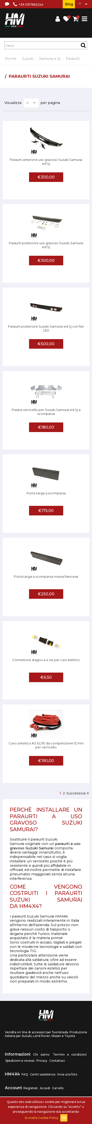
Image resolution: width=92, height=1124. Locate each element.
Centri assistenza (42, 1074)
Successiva (76, 793)
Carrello (58, 1088)
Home (10, 58)
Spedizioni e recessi (19, 1060)
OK (63, 1118)
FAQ (24, 1074)
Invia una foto (67, 1074)
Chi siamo (41, 1054)
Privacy (41, 1060)
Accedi (45, 1088)
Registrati (30, 1088)
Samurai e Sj (49, 58)
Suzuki (27, 58)
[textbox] (45, 45)
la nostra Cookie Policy (41, 1118)
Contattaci (57, 1060)
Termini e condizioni (70, 1054)
